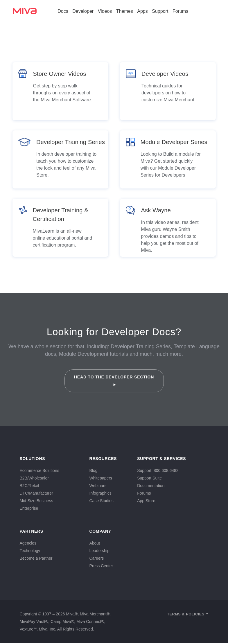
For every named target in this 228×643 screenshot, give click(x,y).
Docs (63, 11)
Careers (96, 558)
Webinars (98, 485)
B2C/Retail (29, 485)
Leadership (99, 550)
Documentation (150, 485)
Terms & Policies (185, 614)
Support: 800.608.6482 (157, 470)
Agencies (28, 543)
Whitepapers (100, 478)
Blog (93, 470)
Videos (105, 11)
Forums (180, 11)
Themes (124, 11)
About (94, 543)
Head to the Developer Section (114, 380)
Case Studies (101, 500)
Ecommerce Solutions (39, 470)
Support (160, 11)
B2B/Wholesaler (34, 478)
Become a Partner (36, 558)
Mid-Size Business (36, 500)
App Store (146, 500)
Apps (142, 11)
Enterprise (29, 508)
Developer (83, 11)
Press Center (101, 565)
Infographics (100, 493)
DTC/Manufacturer (36, 493)
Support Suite (149, 478)
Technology (30, 550)
